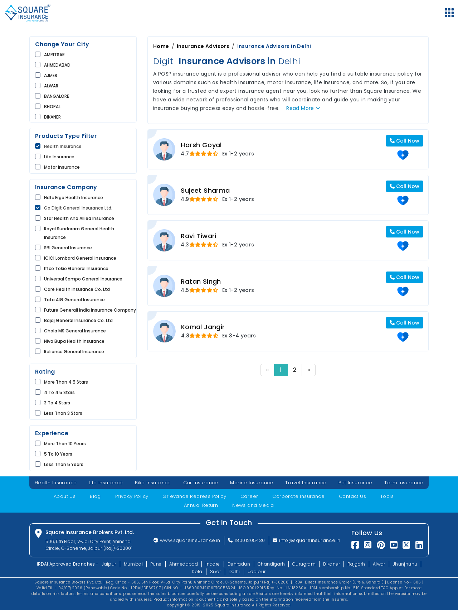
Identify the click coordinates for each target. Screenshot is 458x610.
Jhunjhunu (405, 564)
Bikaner (331, 564)
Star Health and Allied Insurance (79, 218)
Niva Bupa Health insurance (74, 341)
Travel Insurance (305, 482)
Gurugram (304, 564)
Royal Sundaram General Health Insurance (79, 233)
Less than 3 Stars (63, 413)
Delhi (234, 571)
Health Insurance (63, 146)
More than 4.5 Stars (66, 382)
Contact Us (352, 496)
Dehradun (239, 564)
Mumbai (133, 564)
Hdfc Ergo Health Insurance (73, 197)
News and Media (253, 505)
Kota (197, 571)
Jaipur (109, 564)
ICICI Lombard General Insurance (80, 258)
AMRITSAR (54, 55)
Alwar (379, 564)
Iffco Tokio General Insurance (76, 268)
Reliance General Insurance (74, 352)
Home (161, 46)
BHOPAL (52, 107)
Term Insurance (403, 482)
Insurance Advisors (203, 46)
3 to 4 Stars (57, 403)
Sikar (215, 571)
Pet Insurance (355, 482)
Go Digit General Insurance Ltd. (78, 208)
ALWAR (51, 86)
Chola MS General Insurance (75, 331)
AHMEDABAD (57, 65)
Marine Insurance (251, 482)
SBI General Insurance (68, 248)
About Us (64, 496)
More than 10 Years (65, 444)
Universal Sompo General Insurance (83, 279)
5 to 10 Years (58, 454)
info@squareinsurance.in (307, 540)
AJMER (50, 75)
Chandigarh (271, 564)
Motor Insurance (62, 167)
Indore (212, 564)
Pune (156, 564)
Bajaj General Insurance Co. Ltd (78, 320)
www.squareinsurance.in (187, 540)
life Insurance (59, 157)
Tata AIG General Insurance (74, 300)
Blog (95, 496)
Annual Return (201, 505)
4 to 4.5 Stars (59, 392)
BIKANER (52, 117)
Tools (387, 496)
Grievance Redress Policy (194, 496)
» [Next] (308, 370)
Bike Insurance (153, 482)
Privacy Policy (131, 496)
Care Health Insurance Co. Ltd (77, 289)
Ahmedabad (183, 564)
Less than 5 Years (63, 464)
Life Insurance (106, 482)
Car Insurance (200, 482)
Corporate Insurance (298, 496)
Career (249, 496)
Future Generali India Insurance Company (90, 310)
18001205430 (246, 540)
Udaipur (257, 571)
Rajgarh (356, 564)
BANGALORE (56, 96)
